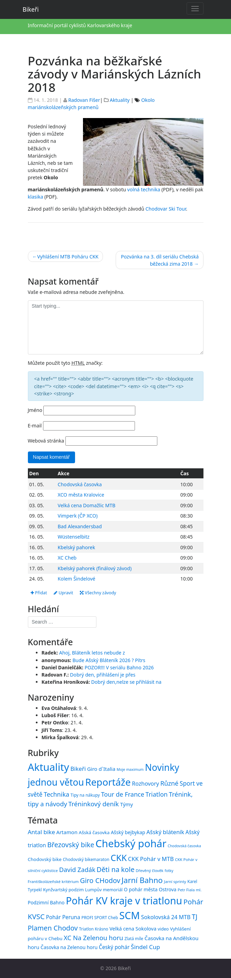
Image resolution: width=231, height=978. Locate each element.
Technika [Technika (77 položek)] (56, 794)
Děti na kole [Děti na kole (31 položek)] (116, 869)
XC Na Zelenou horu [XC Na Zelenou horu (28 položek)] (93, 937)
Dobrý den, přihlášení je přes (102, 674)
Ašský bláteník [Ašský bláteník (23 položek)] (165, 832)
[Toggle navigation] (195, 8)
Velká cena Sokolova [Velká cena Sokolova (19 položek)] (132, 928)
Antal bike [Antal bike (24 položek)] (41, 832)
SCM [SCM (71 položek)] (129, 915)
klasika (35, 196)
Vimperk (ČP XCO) (78, 515)
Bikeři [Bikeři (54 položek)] (78, 769)
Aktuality (120, 100)
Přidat (39, 593)
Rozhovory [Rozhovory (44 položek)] (145, 783)
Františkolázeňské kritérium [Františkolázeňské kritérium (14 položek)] (53, 881)
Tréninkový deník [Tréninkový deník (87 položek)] (94, 803)
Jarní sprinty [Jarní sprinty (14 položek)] (175, 881)
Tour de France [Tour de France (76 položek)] (122, 794)
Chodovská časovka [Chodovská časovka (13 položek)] (184, 845)
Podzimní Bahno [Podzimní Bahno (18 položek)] (46, 902)
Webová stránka (46, 440)
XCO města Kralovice (81, 494)
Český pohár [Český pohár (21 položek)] (114, 947)
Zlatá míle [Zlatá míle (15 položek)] (133, 938)
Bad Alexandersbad (80, 526)
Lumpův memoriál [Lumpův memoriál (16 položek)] (104, 890)
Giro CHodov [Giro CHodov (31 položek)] (100, 880)
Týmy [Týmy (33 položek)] (126, 804)
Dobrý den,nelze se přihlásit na (126, 682)
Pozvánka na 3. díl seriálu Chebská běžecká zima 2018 (160, 260)
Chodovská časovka (80, 484)
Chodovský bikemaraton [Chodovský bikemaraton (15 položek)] (86, 859)
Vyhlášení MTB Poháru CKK (67, 256)
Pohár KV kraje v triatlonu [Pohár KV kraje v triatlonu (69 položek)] (124, 900)
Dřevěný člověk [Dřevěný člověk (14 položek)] (149, 870)
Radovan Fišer (84, 100)
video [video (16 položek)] (163, 929)
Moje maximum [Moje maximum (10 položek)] (130, 769)
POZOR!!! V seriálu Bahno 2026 (119, 667)
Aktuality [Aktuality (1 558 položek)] (48, 767)
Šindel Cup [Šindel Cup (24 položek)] (145, 947)
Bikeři (31, 9)
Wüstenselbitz (74, 536)
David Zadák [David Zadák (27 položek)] (77, 869)
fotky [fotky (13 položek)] (169, 870)
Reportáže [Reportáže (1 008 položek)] (108, 781)
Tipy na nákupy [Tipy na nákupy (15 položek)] (85, 795)
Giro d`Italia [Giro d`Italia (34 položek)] (101, 768)
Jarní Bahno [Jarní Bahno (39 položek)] (142, 880)
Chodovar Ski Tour (166, 208)
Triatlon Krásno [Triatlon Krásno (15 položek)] (93, 929)
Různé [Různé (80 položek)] (169, 783)
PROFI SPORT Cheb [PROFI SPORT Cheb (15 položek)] (99, 917)
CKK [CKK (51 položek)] (119, 857)
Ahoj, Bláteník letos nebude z (92, 652)
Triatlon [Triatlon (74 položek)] (157, 794)
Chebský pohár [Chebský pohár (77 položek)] (130, 843)
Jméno (35, 410)
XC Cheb (67, 557)
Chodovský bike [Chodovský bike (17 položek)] (45, 859)
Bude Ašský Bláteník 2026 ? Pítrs (108, 660)
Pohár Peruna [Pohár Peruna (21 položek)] (63, 917)
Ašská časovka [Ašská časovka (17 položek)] (94, 832)
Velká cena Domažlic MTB (87, 505)
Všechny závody (98, 593)
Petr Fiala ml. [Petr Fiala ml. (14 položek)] (189, 890)
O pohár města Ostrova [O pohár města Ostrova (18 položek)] (150, 889)
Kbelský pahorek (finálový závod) (95, 568)
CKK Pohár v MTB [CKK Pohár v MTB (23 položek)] (151, 859)
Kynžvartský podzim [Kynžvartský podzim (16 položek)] (63, 890)
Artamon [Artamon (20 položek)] (66, 832)
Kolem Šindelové (76, 579)
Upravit (63, 593)
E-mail (35, 425)
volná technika (143, 189)
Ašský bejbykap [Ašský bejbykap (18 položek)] (128, 832)
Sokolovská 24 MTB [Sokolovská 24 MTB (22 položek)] (166, 917)
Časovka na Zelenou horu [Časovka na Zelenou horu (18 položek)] (69, 947)
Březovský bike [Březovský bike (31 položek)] (70, 844)
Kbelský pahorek (76, 547)
